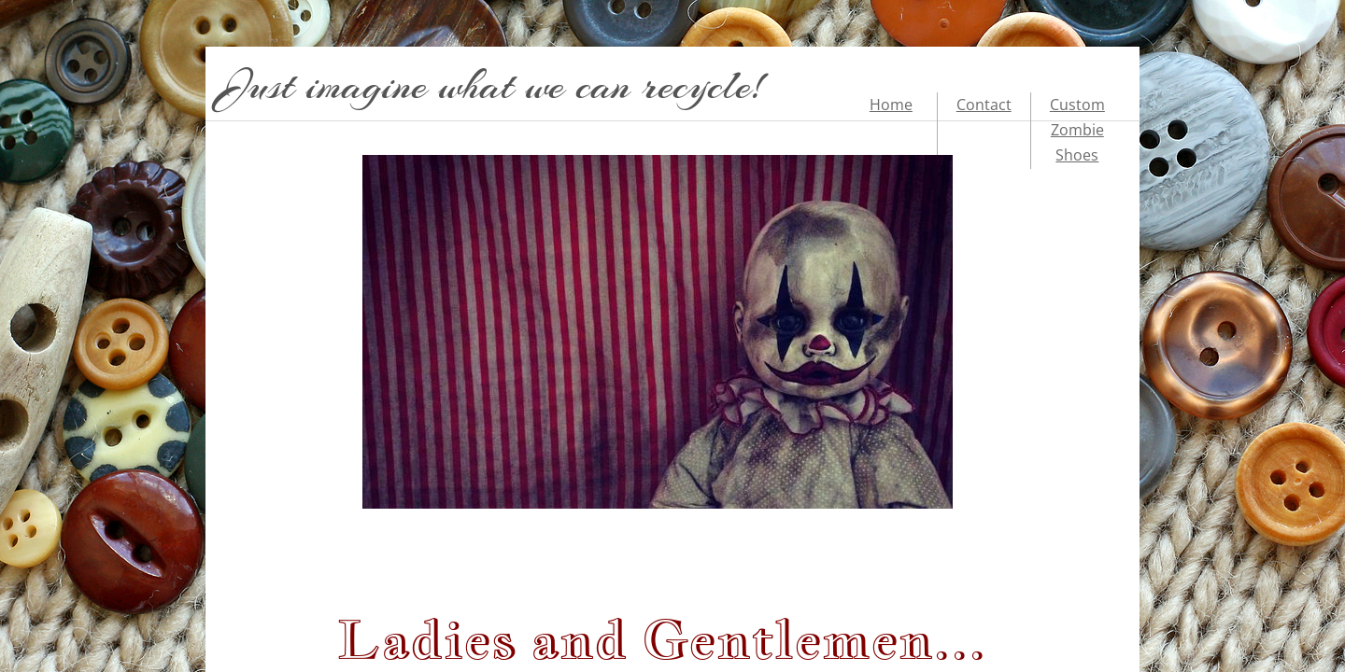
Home (891, 104)
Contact (984, 104)
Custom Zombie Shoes (1077, 129)
